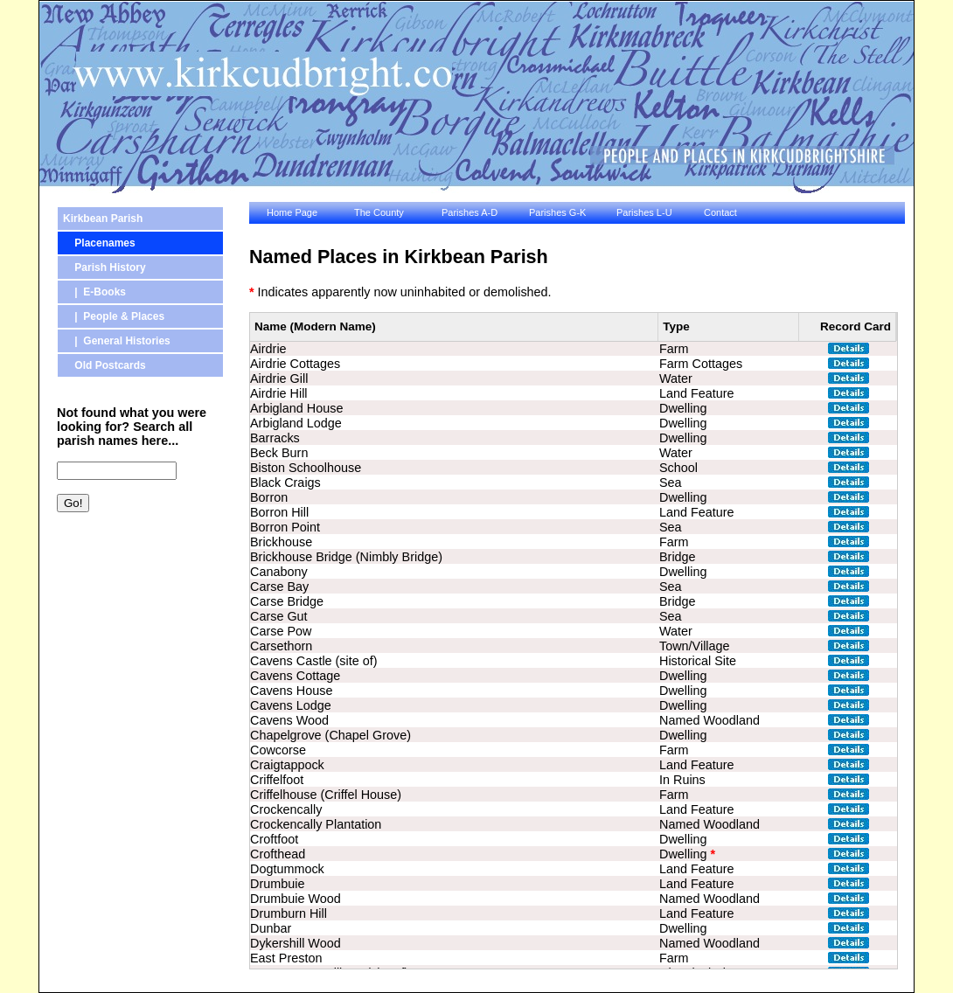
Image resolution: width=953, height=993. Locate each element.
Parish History (104, 267)
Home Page (292, 212)
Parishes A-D (469, 212)
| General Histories (116, 341)
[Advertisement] (135, 618)
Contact (720, 212)
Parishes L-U (644, 212)
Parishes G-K (557, 212)
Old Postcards (104, 365)
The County (379, 212)
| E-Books (94, 292)
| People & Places (113, 316)
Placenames (99, 243)
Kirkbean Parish (103, 218)
